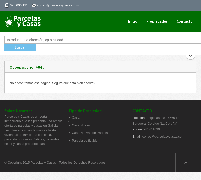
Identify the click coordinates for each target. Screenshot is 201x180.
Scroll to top (186, 162)
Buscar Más (190, 58)
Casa (76, 118)
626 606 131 (19, 5)
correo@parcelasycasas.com (58, 5)
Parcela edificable (85, 140)
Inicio (133, 21)
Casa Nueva (81, 125)
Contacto (185, 21)
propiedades (157, 21)
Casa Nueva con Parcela (90, 133)
